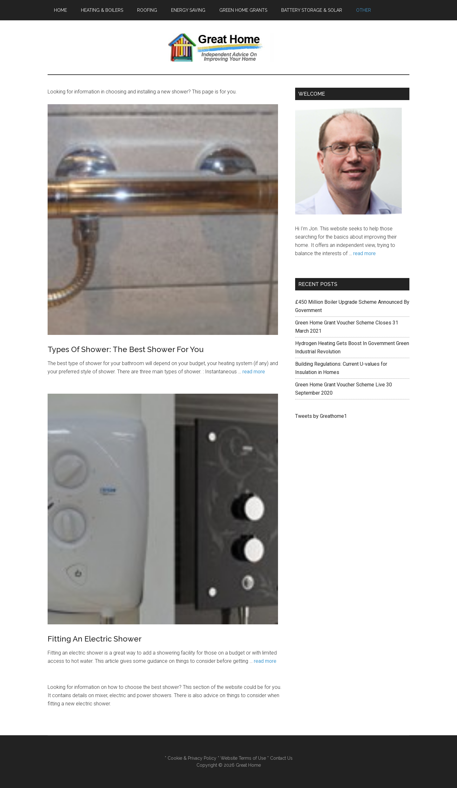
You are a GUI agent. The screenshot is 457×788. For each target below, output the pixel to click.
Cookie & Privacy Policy (191, 758)
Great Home (228, 47)
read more (253, 372)
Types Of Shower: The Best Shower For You (125, 349)
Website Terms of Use (243, 758)
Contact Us (281, 758)
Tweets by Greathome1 (321, 416)
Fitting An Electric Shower (95, 638)
